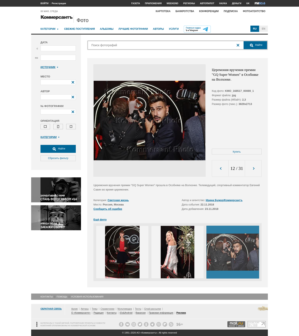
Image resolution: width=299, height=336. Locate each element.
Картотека (163, 11)
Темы (95, 308)
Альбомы (107, 28)
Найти (58, 149)
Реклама (181, 312)
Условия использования (87, 296)
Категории (47, 28)
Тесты (138, 308)
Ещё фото (100, 219)
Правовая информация (161, 312)
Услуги (174, 28)
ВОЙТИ (44, 3)
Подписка (231, 11)
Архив (74, 308)
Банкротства (184, 11)
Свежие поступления (79, 28)
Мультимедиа (125, 308)
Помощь (61, 296)
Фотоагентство (254, 11)
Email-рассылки (152, 308)
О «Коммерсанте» (80, 312)
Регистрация (59, 3)
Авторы (158, 28)
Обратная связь (51, 308)
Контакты (46, 296)
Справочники (107, 308)
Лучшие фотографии (133, 28)
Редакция (98, 312)
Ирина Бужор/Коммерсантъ (224, 200)
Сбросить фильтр (58, 158)
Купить (237, 151)
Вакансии (141, 312)
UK (248, 3)
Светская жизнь (118, 200)
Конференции (209, 11)
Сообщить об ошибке (107, 208)
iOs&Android (126, 312)
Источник (49, 67)
